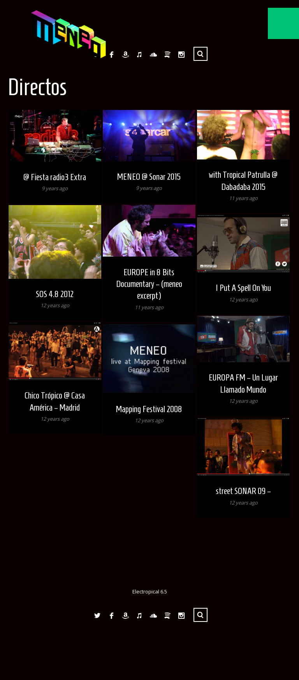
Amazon (125, 55)
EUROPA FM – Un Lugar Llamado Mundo (243, 383)
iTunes (139, 55)
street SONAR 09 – (243, 491)
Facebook (111, 55)
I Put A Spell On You (243, 288)
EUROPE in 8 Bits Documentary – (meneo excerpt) (149, 284)
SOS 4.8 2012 (55, 294)
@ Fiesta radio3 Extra (54, 177)
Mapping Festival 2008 (149, 409)
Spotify (167, 55)
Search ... (200, 54)
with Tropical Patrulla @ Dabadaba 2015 (243, 180)
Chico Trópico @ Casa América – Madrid (55, 401)
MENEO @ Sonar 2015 (149, 177)
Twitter (97, 616)
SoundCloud (153, 55)
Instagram (181, 55)
